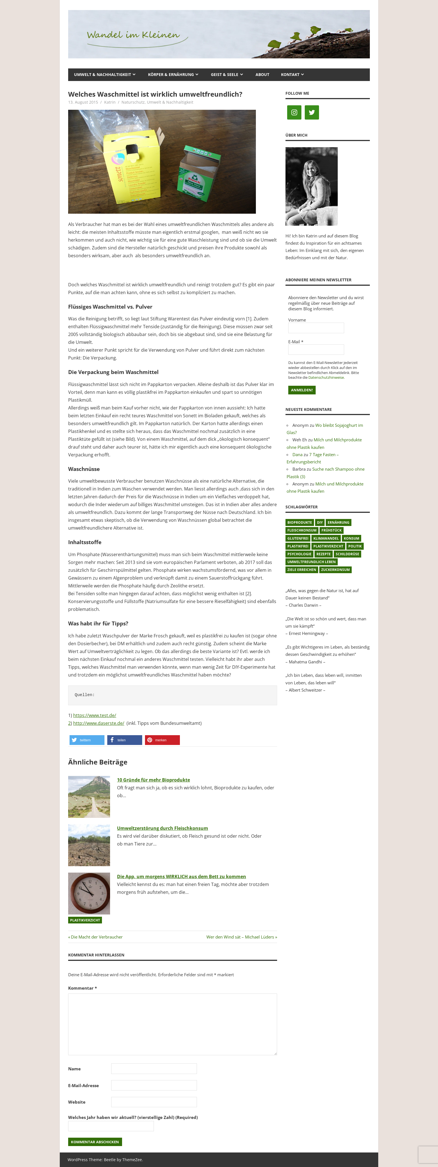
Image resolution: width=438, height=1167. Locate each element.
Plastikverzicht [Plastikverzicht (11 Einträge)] (328, 546)
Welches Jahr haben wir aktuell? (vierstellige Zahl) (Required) (133, 1117)
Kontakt (290, 74)
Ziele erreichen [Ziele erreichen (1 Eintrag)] (301, 569)
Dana (297, 454)
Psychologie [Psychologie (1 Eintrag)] (299, 554)
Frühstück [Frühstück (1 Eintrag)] (332, 530)
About (262, 74)
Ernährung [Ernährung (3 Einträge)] (338, 522)
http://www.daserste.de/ (98, 723)
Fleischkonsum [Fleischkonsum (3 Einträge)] (301, 530)
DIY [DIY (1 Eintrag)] (320, 522)
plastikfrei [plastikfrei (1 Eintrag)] (297, 546)
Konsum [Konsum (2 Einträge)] (351, 538)
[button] (87, 740)
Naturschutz (133, 102)
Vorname (297, 320)
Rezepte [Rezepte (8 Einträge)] (323, 554)
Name (74, 1068)
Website (76, 1102)
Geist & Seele (224, 74)
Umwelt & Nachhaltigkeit (102, 74)
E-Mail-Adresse (83, 1085)
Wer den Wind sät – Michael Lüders (240, 937)
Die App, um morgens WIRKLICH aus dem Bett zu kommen (181, 876)
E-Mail (295, 341)
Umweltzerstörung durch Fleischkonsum (162, 828)
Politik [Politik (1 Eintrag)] (355, 546)
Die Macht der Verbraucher (97, 937)
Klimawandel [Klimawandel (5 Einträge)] (326, 538)
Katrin (110, 102)
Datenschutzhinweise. (326, 377)
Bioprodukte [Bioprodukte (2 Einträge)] (299, 522)
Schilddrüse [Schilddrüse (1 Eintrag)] (347, 554)
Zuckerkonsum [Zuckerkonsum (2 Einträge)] (335, 569)
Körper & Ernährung (171, 74)
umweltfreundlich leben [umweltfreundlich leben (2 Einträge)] (311, 561)
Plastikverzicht (85, 920)
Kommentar (82, 988)
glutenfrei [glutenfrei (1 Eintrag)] (297, 538)
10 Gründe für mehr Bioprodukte (153, 780)
